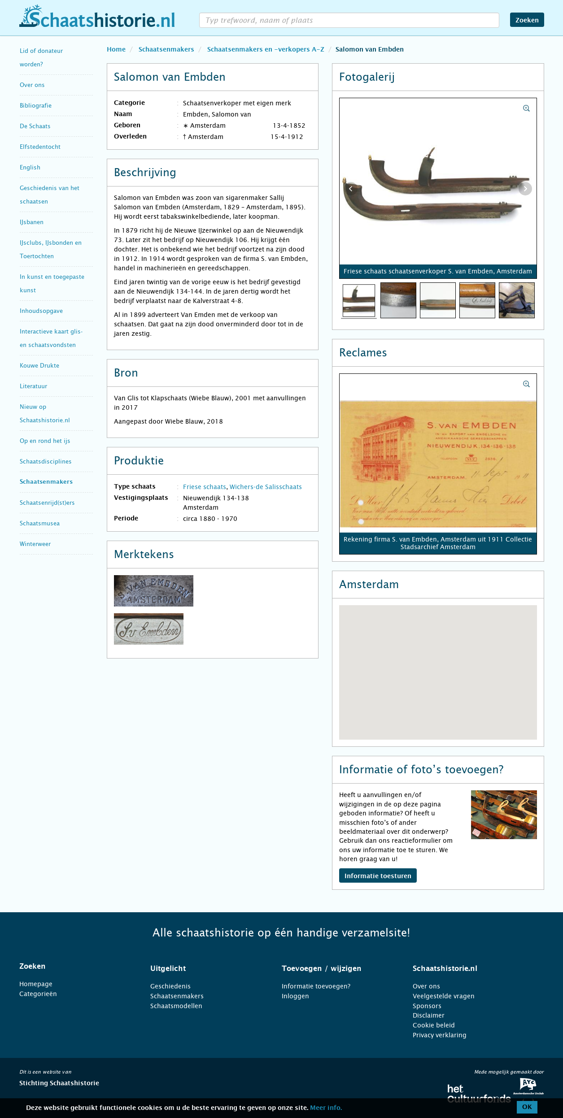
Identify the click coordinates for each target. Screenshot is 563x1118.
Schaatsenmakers (46, 482)
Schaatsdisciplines (46, 461)
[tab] (73, 966)
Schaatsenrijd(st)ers (47, 502)
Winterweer (35, 544)
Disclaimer (429, 1015)
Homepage (35, 984)
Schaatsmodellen (176, 1006)
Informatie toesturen (378, 876)
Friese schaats (204, 486)
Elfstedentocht (40, 146)
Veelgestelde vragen (444, 996)
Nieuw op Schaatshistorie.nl (45, 413)
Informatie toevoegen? (316, 986)
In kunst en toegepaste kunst (52, 283)
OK (527, 1107)
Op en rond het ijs (45, 441)
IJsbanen (32, 222)
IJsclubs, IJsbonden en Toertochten (51, 249)
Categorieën (38, 993)
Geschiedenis (170, 986)
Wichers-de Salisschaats (266, 486)
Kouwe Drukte (39, 365)
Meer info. (326, 1108)
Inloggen (295, 996)
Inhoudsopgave (41, 311)
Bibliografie (36, 105)
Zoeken (527, 20)
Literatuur (33, 386)
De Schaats (35, 126)
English (30, 167)
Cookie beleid (434, 1025)
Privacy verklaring (440, 1035)
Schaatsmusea (40, 523)
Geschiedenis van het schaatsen (49, 195)
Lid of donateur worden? (41, 58)
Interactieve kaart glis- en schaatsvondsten (51, 338)
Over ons (32, 85)
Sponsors (427, 1006)
